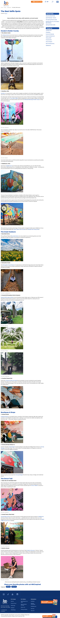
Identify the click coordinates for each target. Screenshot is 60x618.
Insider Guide (37, 1)
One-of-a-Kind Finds (50, 15)
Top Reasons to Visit (24, 602)
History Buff (48, 37)
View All (32, 610)
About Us (23, 607)
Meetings (13, 605)
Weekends (8, 586)
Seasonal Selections (50, 36)
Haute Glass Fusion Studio (19, 229)
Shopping (48, 32)
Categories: (3, 586)
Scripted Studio (4, 416)
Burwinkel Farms (15, 236)
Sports (12, 601)
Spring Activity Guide (50, 24)
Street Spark (12, 446)
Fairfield (32, 601)
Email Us (3, 611)
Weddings (13, 609)
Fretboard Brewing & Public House (32, 99)
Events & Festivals (50, 34)
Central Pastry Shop (5, 516)
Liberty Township (33, 604)
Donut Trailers (34, 485)
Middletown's (9, 165)
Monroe (32, 608)
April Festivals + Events (51, 17)
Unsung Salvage (19, 474)
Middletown (41, 516)
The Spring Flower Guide (51, 19)
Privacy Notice (24, 609)
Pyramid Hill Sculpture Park (7, 297)
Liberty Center (6, 35)
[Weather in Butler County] (45, 1)
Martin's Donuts (30, 550)
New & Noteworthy (50, 43)
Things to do (14, 586)
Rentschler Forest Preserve (9, 264)
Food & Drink (49, 39)
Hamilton (3, 93)
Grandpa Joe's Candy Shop (33, 229)
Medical (12, 607)
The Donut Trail (6, 479)
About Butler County (24, 605)
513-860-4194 (4, 609)
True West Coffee (14, 98)
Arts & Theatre (49, 41)
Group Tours (13, 603)
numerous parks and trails (11, 380)
